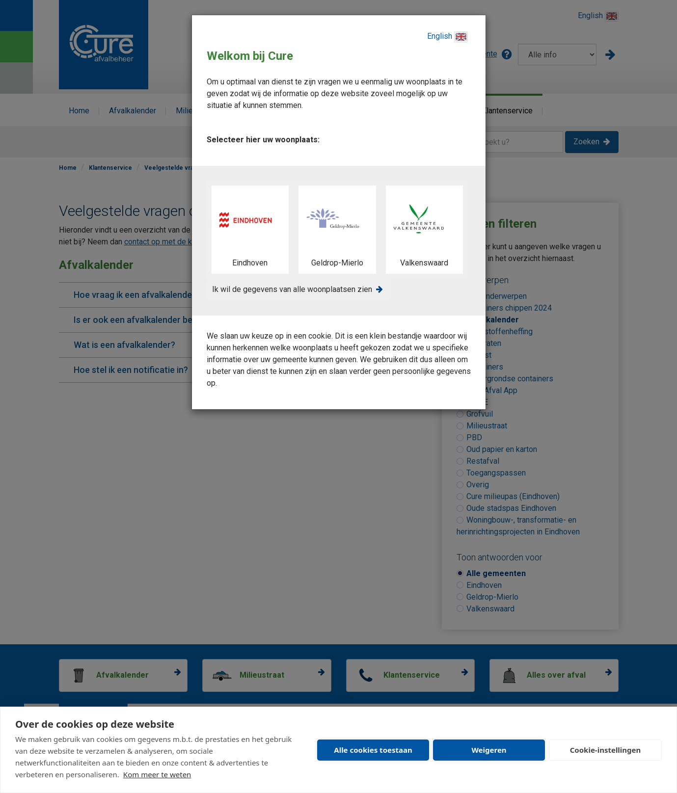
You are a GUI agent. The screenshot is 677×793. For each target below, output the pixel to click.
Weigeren (488, 750)
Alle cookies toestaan (373, 750)
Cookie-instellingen (605, 750)
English (447, 36)
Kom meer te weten (157, 774)
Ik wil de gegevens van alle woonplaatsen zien (292, 289)
